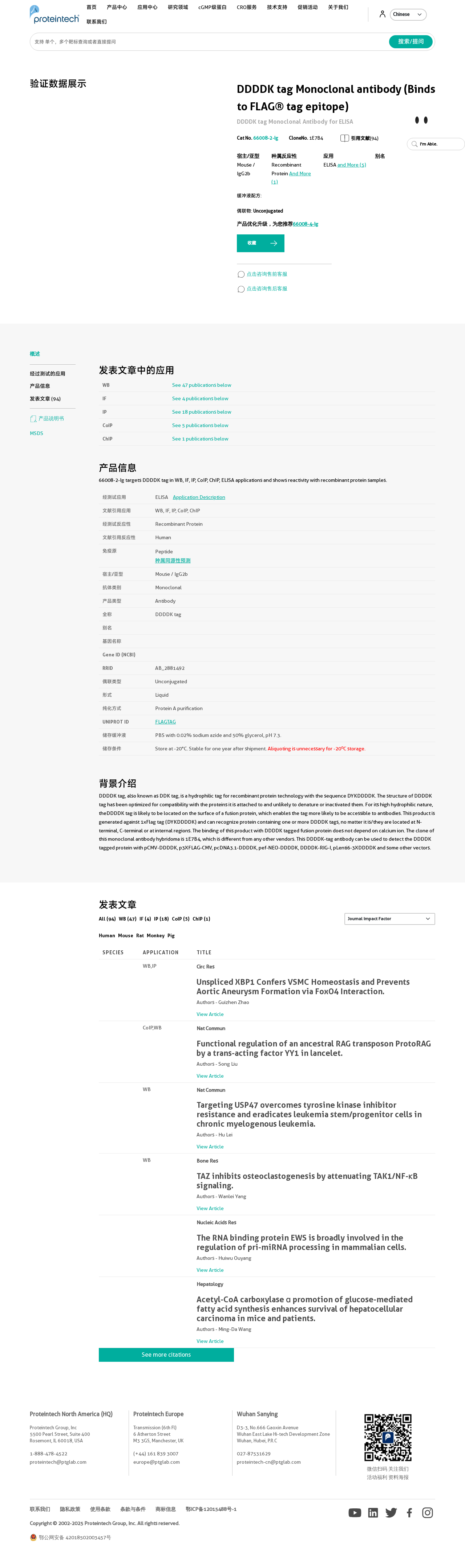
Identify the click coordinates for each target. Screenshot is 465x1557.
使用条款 (100, 1509)
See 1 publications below (200, 439)
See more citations (166, 1354)
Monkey (156, 935)
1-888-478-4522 (48, 1453)
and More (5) (351, 165)
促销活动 (308, 7)
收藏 (251, 243)
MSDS (36, 433)
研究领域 (178, 7)
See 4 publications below (200, 398)
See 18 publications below (201, 412)
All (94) (107, 919)
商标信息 (165, 1509)
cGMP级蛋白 (212, 7)
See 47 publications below (201, 385)
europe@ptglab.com (156, 1462)
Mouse (125, 935)
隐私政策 (70, 1509)
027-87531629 (254, 1453)
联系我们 (96, 22)
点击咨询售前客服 (262, 274)
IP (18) (161, 919)
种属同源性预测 (173, 561)
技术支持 (277, 7)
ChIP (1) (201, 919)
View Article (210, 1014)
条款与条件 (133, 1509)
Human (107, 935)
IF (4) (145, 919)
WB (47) (128, 919)
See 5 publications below (200, 425)
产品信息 (40, 386)
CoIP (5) (181, 919)
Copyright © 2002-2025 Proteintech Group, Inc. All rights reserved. (104, 1523)
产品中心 (117, 7)
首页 (91, 7)
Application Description (199, 497)
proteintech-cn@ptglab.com (269, 1462)
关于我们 (338, 7)
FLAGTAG (165, 722)
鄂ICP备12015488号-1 (211, 1509)
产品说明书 (47, 418)
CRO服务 (247, 7)
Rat (140, 935)
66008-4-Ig (305, 224)
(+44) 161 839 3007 (155, 1453)
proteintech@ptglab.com (58, 1462)
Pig (171, 935)
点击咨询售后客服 (262, 288)
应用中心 (147, 7)
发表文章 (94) (45, 399)
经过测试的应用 (47, 374)
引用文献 (360, 138)
